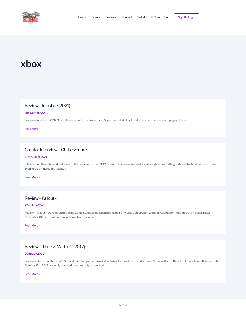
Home (82, 17)
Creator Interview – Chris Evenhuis (57, 149)
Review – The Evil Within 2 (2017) (56, 246)
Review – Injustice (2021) (48, 105)
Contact (127, 17)
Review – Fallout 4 (42, 198)
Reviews (111, 17)
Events (96, 17)
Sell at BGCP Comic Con (152, 17)
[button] (186, 17)
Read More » (32, 128)
